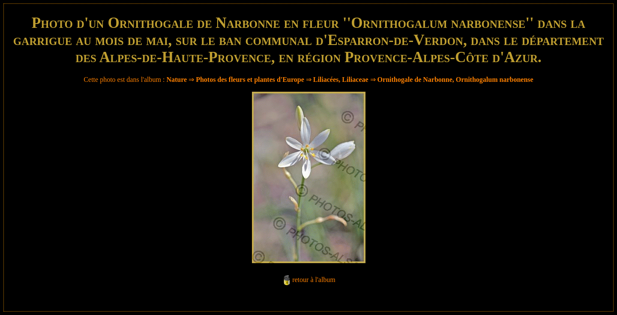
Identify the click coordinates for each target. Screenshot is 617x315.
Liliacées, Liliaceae (340, 79)
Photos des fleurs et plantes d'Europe (250, 79)
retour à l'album (313, 279)
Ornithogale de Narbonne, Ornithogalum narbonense (455, 79)
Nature (176, 79)
